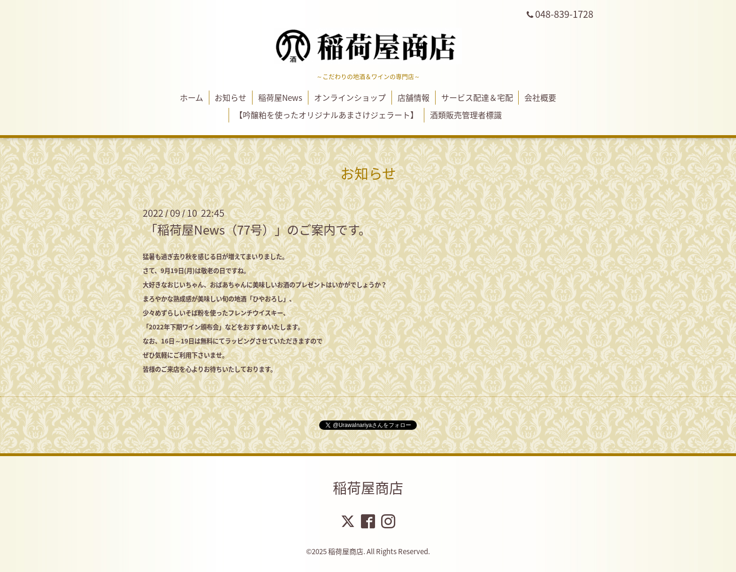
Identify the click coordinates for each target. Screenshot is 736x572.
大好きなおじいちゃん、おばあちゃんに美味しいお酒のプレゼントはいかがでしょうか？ (265, 284)
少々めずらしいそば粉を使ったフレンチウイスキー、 (216, 312)
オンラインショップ (350, 97)
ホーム (191, 97)
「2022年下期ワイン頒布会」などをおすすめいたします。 (223, 326)
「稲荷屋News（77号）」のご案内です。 (258, 229)
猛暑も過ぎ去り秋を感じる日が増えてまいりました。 (215, 256)
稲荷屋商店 (368, 487)
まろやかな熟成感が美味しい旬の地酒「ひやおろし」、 (219, 298)
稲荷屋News (280, 97)
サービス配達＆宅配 (477, 97)
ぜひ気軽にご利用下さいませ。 (185, 355)
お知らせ (230, 97)
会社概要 (540, 97)
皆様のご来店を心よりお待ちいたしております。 (209, 369)
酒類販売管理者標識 (466, 115)
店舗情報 (413, 97)
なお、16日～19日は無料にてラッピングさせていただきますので (232, 340)
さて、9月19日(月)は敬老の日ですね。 (196, 270)
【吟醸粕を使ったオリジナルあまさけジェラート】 (326, 115)
